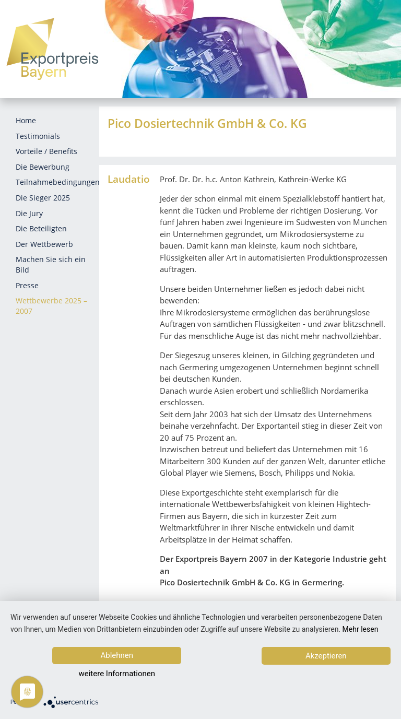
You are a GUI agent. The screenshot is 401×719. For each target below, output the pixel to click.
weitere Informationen (219, 674)
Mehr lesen (361, 648)
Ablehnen (108, 674)
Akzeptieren (335, 674)
